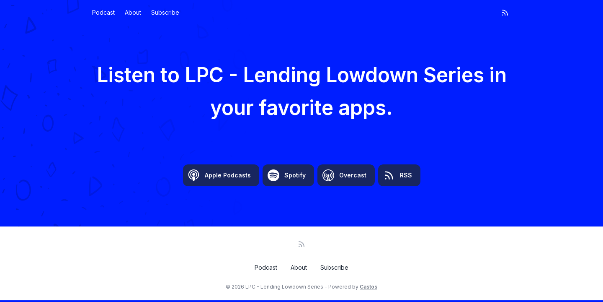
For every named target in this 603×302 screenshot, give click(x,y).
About (133, 12)
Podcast (103, 12)
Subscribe (165, 12)
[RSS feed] (505, 12)
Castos (368, 287)
